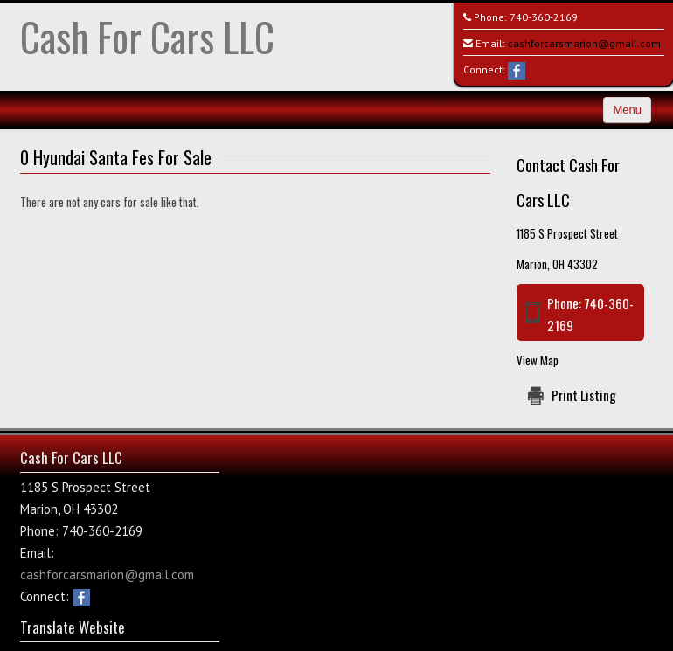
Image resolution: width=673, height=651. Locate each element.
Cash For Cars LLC (147, 36)
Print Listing (584, 395)
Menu (627, 109)
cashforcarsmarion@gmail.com (584, 43)
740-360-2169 (544, 17)
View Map (538, 360)
